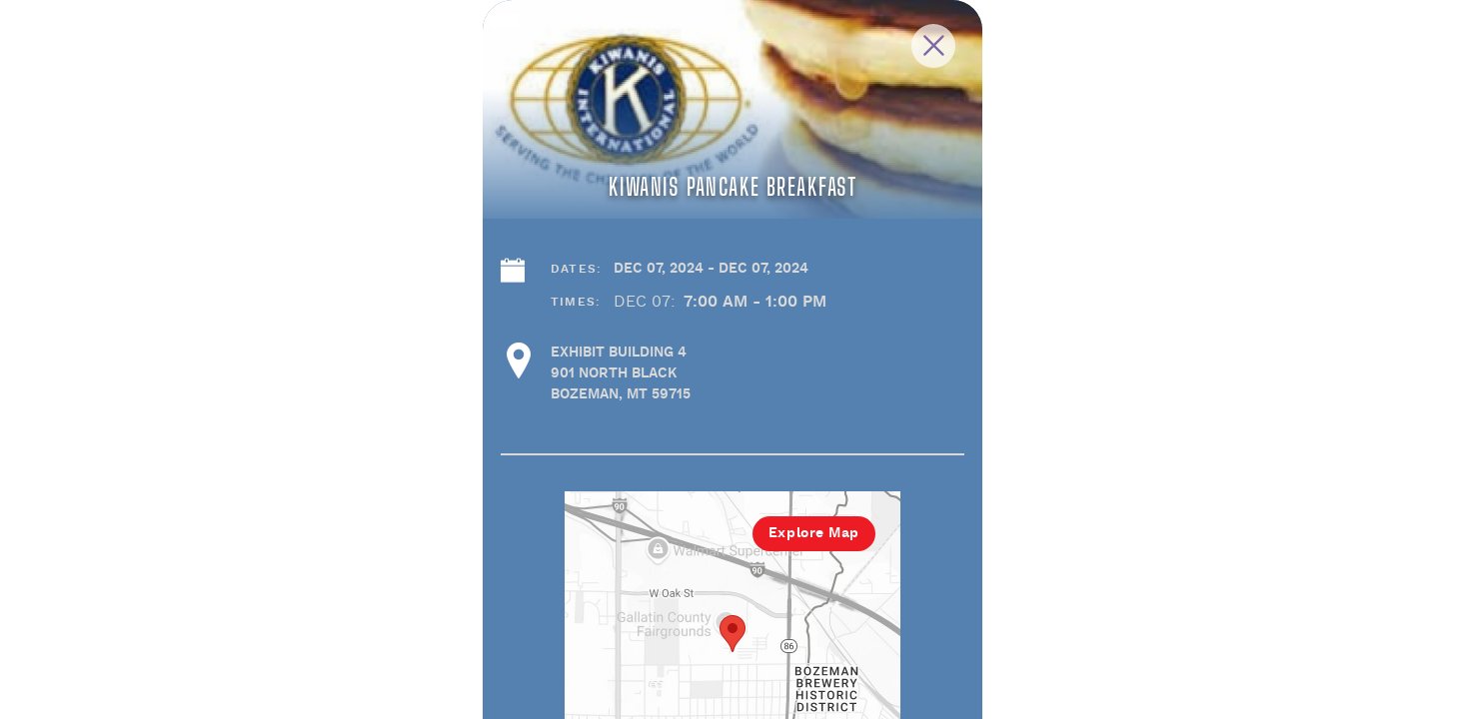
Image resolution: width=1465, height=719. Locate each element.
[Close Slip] (1136, 68)
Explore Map (1010, 649)
